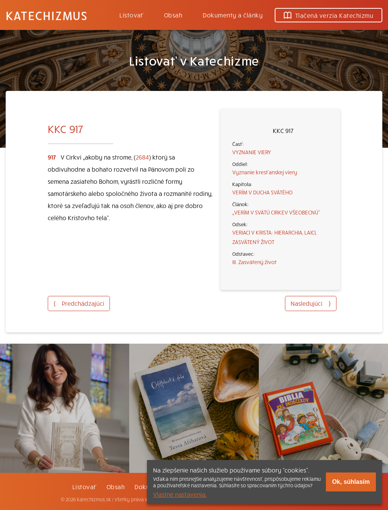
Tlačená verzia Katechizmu (328, 15)
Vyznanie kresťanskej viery (264, 172)
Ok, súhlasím (351, 482)
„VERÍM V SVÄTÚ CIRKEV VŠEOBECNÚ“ (276, 212)
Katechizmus (47, 15)
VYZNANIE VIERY (251, 152)
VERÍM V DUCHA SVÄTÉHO (262, 192)
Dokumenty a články (233, 15)
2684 (142, 157)
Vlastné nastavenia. (180, 494)
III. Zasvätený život (254, 261)
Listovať (131, 15)
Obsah (173, 15)
